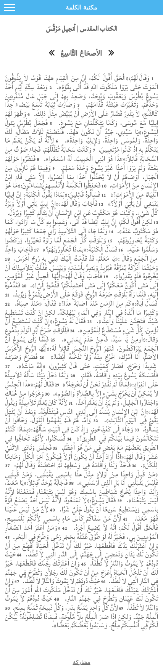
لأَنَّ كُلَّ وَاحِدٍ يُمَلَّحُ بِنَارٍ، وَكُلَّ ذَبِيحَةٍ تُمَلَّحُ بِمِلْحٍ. (64, 607)
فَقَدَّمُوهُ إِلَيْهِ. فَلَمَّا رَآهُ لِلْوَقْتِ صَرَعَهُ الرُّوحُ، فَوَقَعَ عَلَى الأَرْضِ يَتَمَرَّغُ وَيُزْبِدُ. (81, 290)
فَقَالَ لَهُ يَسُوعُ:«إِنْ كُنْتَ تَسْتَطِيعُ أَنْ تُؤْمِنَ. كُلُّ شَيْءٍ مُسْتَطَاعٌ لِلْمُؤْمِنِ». (81, 325)
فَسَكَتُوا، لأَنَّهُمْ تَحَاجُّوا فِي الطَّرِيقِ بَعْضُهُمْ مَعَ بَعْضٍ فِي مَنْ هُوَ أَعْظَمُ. (81, 443)
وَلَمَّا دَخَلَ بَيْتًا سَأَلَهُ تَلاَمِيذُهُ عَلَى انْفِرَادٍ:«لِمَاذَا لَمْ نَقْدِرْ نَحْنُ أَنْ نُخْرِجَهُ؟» (81, 380)
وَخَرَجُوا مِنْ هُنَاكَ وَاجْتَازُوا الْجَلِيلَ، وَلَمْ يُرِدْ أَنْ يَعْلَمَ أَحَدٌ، (81, 398)
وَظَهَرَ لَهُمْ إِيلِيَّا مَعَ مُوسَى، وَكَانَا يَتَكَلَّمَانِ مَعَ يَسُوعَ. (81, 118)
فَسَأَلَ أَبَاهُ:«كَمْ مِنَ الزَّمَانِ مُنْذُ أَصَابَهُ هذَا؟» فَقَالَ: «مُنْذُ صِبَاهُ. (85, 303)
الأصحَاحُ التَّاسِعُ (81, 53)
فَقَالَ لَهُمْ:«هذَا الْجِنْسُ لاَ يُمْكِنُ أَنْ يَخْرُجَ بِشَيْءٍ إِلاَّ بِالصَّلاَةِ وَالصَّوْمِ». (81, 389)
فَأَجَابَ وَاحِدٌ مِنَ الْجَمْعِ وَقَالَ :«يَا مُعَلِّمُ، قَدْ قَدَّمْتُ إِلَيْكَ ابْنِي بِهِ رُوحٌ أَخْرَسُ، (81, 254)
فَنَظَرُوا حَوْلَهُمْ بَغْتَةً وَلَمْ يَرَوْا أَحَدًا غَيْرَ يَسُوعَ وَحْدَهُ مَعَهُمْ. (81, 163)
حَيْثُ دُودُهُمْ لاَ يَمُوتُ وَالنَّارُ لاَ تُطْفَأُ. (60, 581)
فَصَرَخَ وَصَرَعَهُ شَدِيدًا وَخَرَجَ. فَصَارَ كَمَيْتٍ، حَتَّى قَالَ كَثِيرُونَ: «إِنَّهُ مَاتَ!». (81, 361)
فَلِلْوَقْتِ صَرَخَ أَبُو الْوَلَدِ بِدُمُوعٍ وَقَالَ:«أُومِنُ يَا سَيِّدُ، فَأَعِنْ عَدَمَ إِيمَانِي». (81, 335)
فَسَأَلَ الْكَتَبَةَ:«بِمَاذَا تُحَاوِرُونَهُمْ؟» (79, 249)
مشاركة (81, 662)
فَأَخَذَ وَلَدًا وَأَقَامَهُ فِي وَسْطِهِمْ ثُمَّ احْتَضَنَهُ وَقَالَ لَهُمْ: (71, 465)
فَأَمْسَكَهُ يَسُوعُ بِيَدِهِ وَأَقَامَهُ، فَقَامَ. (118, 375)
